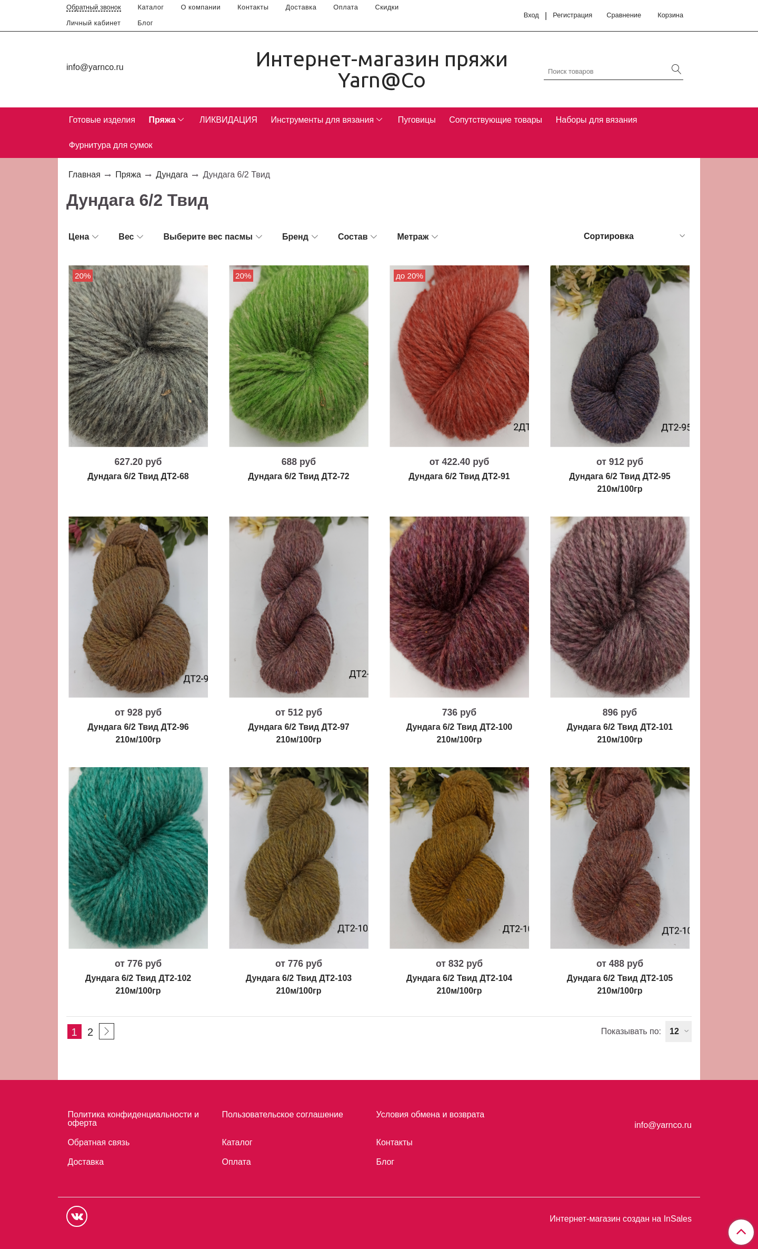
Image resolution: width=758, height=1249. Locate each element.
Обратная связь (98, 1142)
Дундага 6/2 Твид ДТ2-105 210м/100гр (620, 984)
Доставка (300, 7)
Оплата (345, 7)
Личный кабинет (93, 23)
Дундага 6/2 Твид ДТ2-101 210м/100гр (620, 733)
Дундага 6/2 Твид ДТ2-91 (459, 476)
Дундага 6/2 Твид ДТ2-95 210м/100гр (620, 482)
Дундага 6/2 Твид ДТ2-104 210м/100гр (459, 984)
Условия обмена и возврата (430, 1114)
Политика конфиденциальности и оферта (132, 1118)
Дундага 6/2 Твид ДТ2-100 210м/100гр (459, 733)
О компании (201, 7)
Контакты (252, 7)
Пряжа (161, 119)
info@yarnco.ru (95, 67)
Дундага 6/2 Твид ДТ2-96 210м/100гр (138, 733)
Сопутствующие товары (495, 119)
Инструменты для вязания (322, 119)
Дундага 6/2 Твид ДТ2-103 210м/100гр (299, 984)
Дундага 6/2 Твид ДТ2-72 (299, 476)
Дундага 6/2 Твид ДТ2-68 (138, 476)
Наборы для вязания (596, 119)
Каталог (151, 7)
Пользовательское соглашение (282, 1114)
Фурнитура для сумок (111, 145)
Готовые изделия (102, 119)
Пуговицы (417, 119)
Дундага (172, 174)
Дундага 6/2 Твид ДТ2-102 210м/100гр (138, 984)
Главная (84, 174)
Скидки (386, 7)
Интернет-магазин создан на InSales (621, 1219)
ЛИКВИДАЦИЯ (228, 119)
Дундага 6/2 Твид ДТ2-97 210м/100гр (299, 733)
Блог (145, 23)
